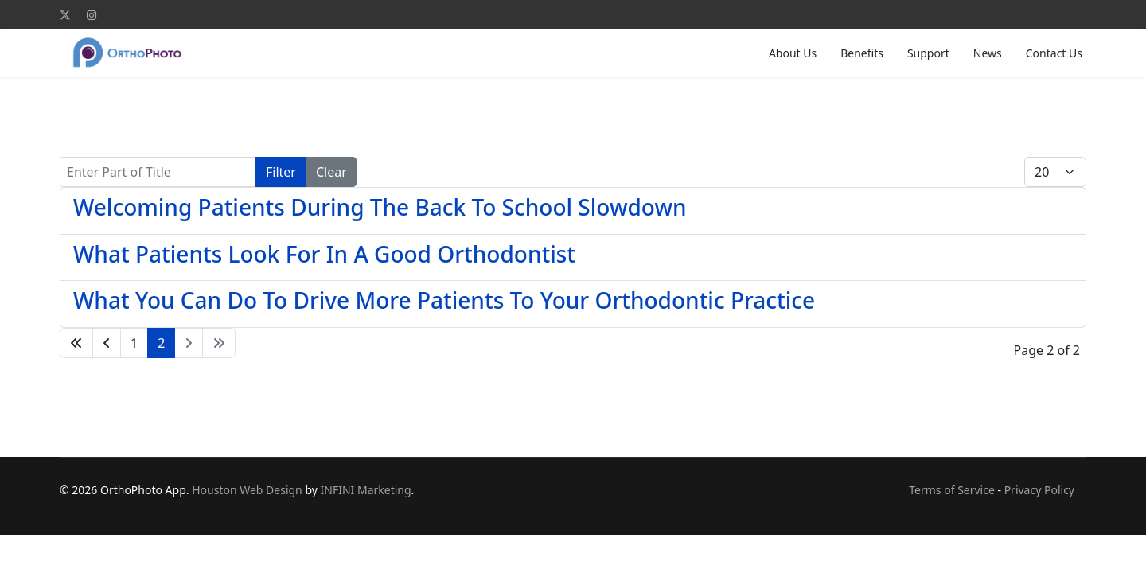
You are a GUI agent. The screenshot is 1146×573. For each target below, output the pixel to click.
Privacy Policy (1039, 489)
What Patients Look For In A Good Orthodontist (324, 254)
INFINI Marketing (366, 489)
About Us (793, 52)
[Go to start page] (76, 343)
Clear (331, 172)
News (987, 52)
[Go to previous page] (106, 343)
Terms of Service (952, 489)
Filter (281, 172)
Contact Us (1054, 52)
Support (928, 52)
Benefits (861, 52)
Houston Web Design (247, 489)
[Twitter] (65, 14)
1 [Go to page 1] (134, 343)
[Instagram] (91, 14)
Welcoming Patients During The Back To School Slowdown (380, 207)
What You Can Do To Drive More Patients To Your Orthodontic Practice (444, 300)
